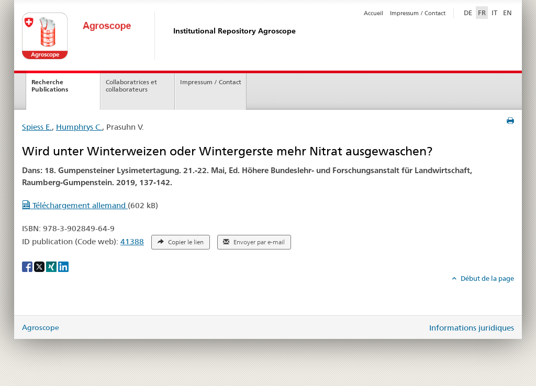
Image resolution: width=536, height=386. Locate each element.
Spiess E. (37, 127)
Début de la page (486, 278)
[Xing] (52, 266)
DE (469, 12)
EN (507, 12)
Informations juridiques (471, 328)
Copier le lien (181, 242)
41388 (132, 241)
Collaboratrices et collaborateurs (131, 86)
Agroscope (40, 327)
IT (494, 12)
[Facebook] (28, 266)
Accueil (373, 13)
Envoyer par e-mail (254, 242)
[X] (40, 266)
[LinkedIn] (63, 266)
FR (482, 12)
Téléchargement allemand (75, 205)
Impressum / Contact (417, 13)
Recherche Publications (49, 86)
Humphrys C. (79, 127)
